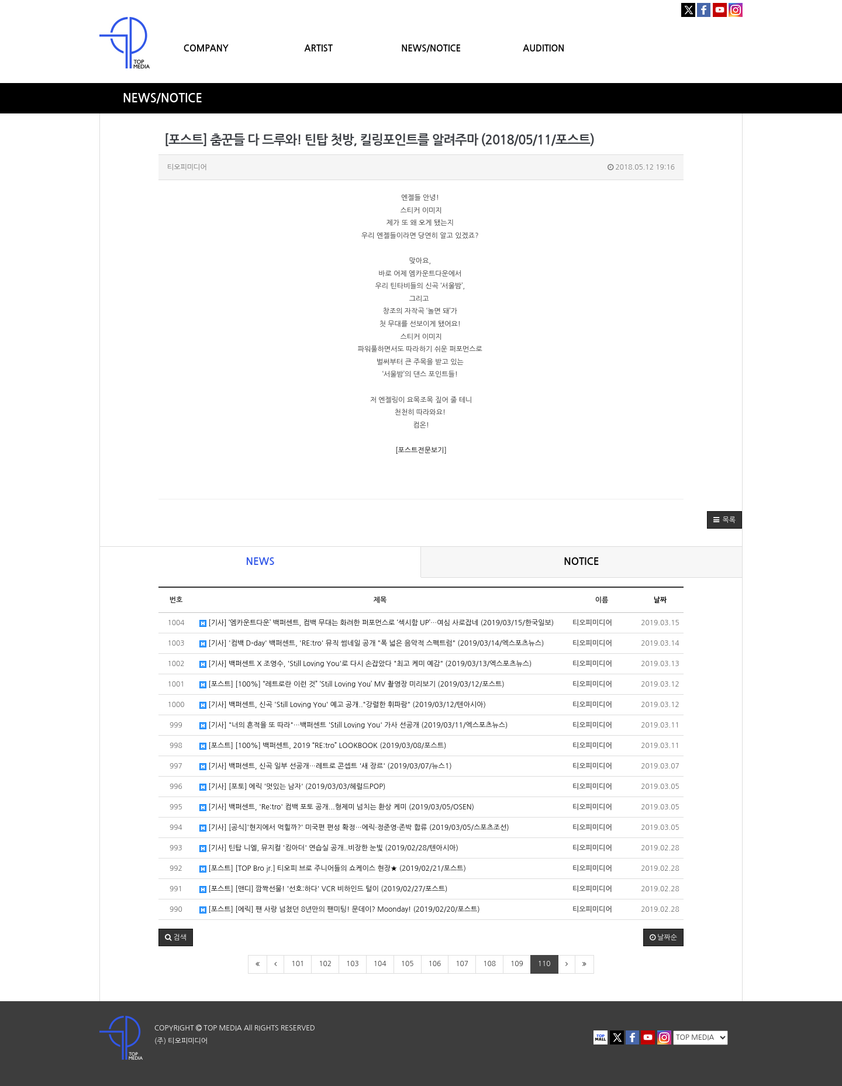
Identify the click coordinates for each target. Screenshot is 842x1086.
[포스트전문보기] (421, 450)
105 (407, 963)
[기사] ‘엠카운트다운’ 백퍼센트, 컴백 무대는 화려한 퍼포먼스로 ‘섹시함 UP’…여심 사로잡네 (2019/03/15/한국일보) (376, 623)
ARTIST (319, 48)
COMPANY (206, 48)
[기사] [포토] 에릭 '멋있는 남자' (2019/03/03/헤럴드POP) (292, 787)
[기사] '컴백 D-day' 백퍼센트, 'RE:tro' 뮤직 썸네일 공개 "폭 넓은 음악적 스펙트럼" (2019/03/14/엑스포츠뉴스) (371, 643)
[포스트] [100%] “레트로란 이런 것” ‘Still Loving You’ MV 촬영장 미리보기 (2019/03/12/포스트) (352, 684)
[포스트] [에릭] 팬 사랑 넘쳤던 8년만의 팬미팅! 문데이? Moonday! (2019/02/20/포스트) (339, 909)
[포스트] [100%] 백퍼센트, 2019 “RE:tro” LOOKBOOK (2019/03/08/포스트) (322, 746)
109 (516, 963)
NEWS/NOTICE (431, 48)
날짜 (660, 600)
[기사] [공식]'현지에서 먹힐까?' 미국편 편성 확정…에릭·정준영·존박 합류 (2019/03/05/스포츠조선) (354, 828)
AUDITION (543, 48)
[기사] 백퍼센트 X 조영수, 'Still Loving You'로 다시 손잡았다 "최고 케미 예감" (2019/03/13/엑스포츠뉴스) (365, 664)
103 (352, 963)
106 (435, 963)
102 (325, 963)
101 (297, 963)
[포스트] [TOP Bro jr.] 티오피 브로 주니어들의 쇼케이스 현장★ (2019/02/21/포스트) (332, 869)
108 (489, 963)
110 (544, 963)
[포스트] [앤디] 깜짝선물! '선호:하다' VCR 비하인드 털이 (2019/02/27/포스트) (323, 889)
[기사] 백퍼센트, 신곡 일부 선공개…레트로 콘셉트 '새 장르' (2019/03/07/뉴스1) (325, 766)
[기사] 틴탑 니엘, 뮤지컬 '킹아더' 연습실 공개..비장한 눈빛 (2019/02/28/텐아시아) (328, 848)
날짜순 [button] (663, 937)
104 (380, 963)
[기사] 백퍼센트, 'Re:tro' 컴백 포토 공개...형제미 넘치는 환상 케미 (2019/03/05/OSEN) (336, 807)
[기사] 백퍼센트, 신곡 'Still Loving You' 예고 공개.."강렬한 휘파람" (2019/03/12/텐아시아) (342, 705)
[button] (724, 520)
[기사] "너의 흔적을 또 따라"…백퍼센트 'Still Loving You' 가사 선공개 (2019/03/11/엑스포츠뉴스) (353, 725)
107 (461, 963)
